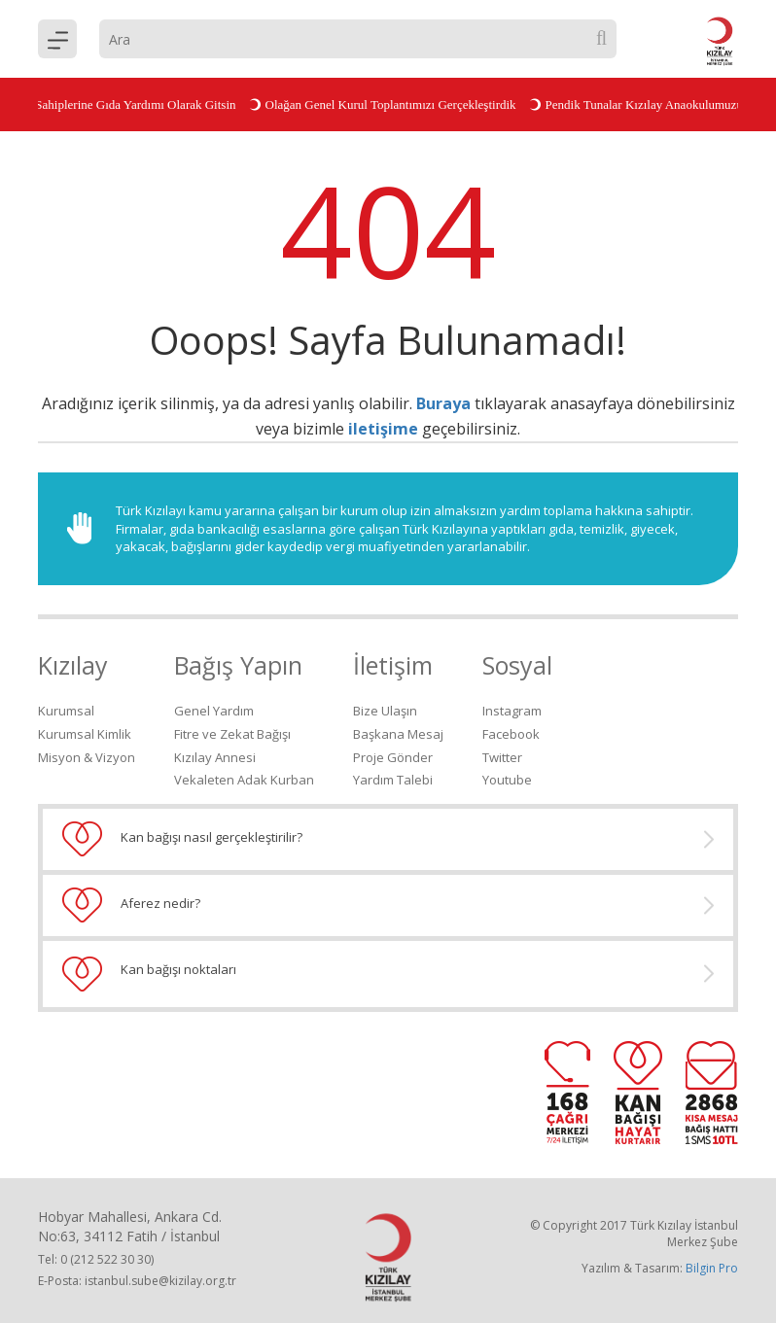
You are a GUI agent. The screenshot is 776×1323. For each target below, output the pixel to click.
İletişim (393, 664)
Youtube (507, 779)
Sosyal (517, 664)
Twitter (502, 757)
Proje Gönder (393, 757)
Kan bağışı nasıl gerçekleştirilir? (388, 838)
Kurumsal (66, 710)
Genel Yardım (214, 710)
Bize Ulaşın (385, 710)
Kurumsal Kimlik (84, 734)
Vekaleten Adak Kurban (244, 779)
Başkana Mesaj (398, 734)
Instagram (512, 710)
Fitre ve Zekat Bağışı (232, 734)
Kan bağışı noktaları (388, 974)
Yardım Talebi (393, 779)
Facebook (511, 734)
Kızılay (73, 664)
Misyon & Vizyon (86, 757)
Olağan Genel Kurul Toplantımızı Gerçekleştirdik (384, 104)
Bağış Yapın (238, 664)
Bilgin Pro (712, 1268)
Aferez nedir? (388, 905)
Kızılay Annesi (215, 757)
